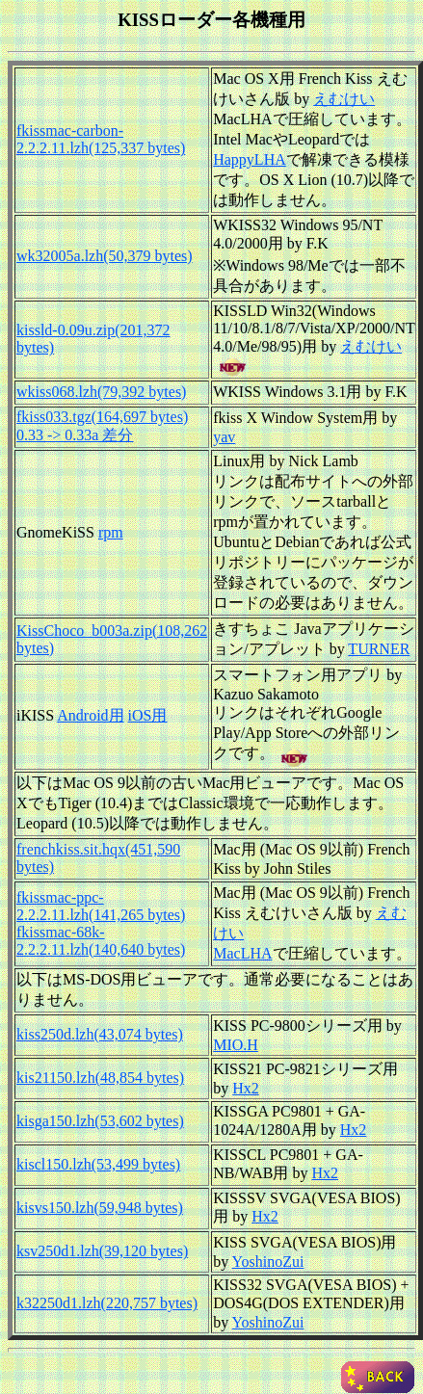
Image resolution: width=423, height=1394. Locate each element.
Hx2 (245, 1088)
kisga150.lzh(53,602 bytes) (100, 1121)
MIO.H (235, 1045)
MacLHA (242, 953)
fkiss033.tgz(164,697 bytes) (102, 416)
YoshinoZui (268, 1261)
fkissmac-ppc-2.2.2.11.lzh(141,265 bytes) (100, 906)
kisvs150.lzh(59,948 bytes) (99, 1207)
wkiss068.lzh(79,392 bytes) (101, 391)
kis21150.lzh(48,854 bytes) (100, 1077)
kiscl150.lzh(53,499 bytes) (98, 1164)
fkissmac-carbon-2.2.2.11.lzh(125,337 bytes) (100, 139)
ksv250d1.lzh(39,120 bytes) (102, 1251)
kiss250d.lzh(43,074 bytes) (99, 1034)
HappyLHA (249, 159)
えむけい (344, 99)
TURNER (379, 649)
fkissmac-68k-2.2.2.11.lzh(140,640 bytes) (100, 941)
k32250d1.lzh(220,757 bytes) (107, 1303)
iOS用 (148, 715)
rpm (110, 532)
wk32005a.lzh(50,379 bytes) (104, 256)
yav (224, 437)
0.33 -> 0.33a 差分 (74, 435)
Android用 (90, 715)
